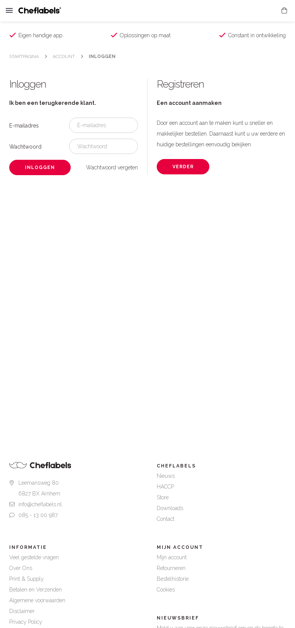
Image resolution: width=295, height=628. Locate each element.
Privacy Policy (25, 622)
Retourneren (171, 568)
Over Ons (20, 568)
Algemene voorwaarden (37, 600)
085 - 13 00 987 (38, 515)
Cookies (166, 590)
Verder (183, 166)
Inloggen (102, 56)
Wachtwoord (25, 147)
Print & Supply (26, 579)
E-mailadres (24, 126)
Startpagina (24, 56)
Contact (165, 519)
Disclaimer (22, 611)
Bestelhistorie (173, 579)
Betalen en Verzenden (35, 590)
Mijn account (172, 557)
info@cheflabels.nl (40, 504)
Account (64, 56)
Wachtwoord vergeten (112, 167)
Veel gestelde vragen (34, 557)
